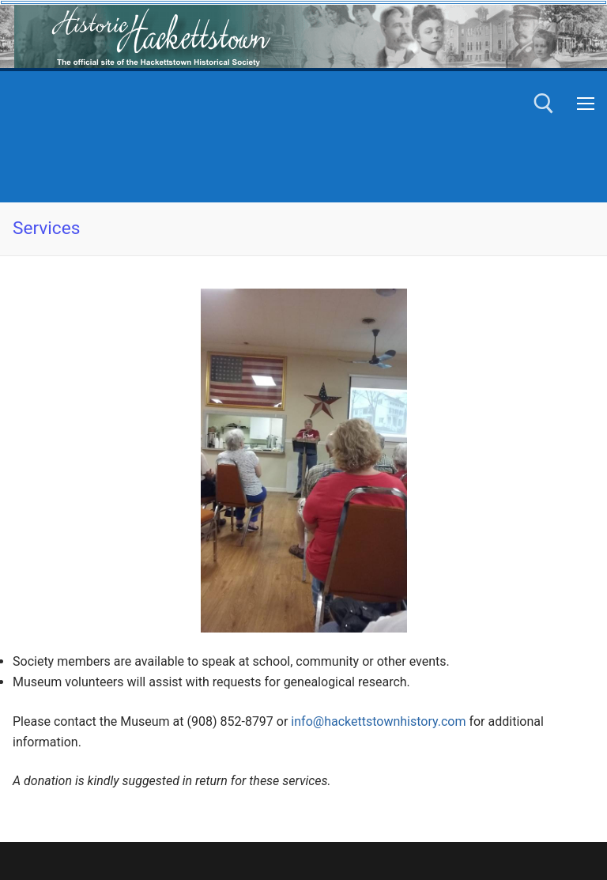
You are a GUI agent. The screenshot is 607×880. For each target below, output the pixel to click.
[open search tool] (543, 103)
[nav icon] (585, 103)
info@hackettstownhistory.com (378, 721)
